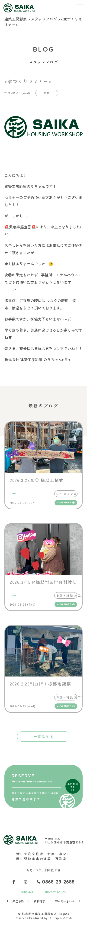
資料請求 (39, 901)
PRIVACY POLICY (55, 892)
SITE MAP (27, 892)
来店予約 (18, 901)
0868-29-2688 (55, 881)
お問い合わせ (64, 901)
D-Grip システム (60, 918)
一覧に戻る (43, 736)
